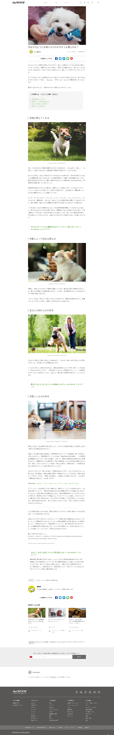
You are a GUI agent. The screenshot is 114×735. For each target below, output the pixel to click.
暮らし (50, 718)
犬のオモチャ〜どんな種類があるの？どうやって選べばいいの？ (36, 621)
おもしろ (33, 703)
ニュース (33, 711)
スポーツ (51, 711)
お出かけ (51, 707)
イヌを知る (88, 700)
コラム (87, 705)
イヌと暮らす (52, 641)
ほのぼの (33, 716)
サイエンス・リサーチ (91, 707)
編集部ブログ (16, 703)
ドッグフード (55, 630)
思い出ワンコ (34, 718)
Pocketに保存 (71, 58)
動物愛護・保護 (53, 713)
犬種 (87, 716)
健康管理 (69, 709)
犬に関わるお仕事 (53, 720)
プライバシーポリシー (70, 727)
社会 (87, 720)
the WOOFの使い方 (41, 727)
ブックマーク (64, 58)
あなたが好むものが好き (40, 104)
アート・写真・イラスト (91, 703)
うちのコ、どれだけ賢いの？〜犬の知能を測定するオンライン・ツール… (77, 621)
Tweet (60, 58)
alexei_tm (55, 163)
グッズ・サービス (72, 51)
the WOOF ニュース (18, 705)
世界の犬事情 (89, 709)
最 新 (45, 2)
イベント (51, 705)
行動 (82, 630)
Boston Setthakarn (55, 441)
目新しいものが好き (38, 106)
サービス (78, 630)
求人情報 (60, 727)
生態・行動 (88, 718)
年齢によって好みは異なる (40, 101)
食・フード (52, 627)
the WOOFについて (29, 727)
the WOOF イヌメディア (35, 641)
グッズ (44, 580)
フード (59, 630)
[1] (75, 473)
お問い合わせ (52, 727)
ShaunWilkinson (43, 543)
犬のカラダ (88, 713)
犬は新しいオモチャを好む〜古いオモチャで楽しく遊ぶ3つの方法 (58, 483)
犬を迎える (70, 713)
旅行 (50, 716)
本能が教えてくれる (38, 99)
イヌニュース (34, 700)
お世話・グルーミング (72, 703)
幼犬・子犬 (70, 711)
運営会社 (87, 727)
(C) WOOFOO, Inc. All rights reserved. (21, 732)
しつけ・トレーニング (72, 705)
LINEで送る (67, 58)
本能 (47, 580)
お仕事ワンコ (34, 705)
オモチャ (38, 580)
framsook (56, 283)
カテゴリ (66, 2)
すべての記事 (45, 641)
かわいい (33, 707)
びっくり (33, 713)
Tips (32, 630)
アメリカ (74, 630)
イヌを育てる (70, 700)
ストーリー (33, 709)
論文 (56, 580)
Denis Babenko (56, 355)
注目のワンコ (34, 720)
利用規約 (80, 727)
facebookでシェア (56, 58)
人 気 (56, 2)
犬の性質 (51, 580)
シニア (69, 707)
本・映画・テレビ (90, 711)
